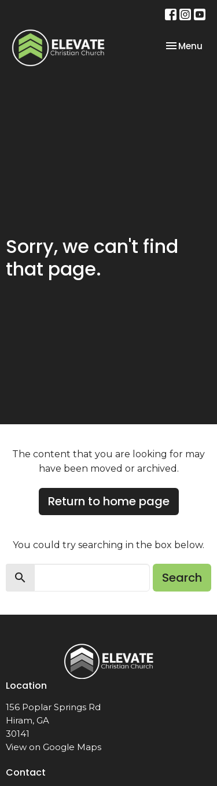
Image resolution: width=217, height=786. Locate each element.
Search (182, 578)
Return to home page (109, 501)
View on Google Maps (53, 746)
